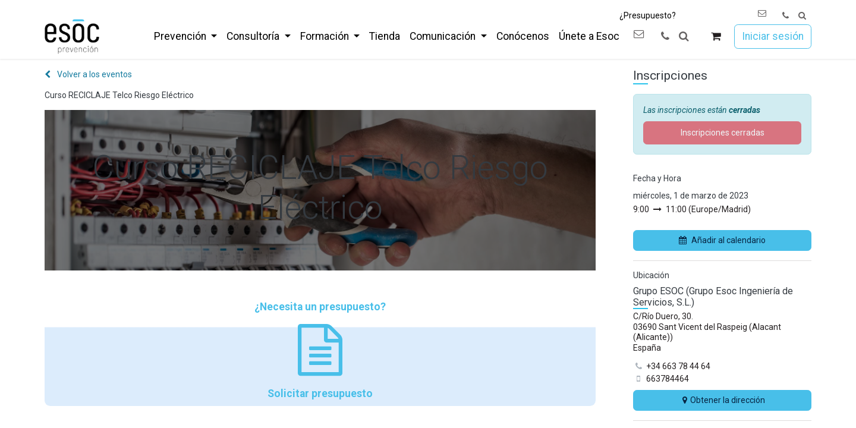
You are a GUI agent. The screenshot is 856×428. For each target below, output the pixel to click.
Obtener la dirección (722, 400)
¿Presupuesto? (647, 15)
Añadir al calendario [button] (722, 240)
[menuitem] (185, 36)
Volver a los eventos (88, 74)
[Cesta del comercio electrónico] (716, 36)
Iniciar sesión (773, 36)
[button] (802, 16)
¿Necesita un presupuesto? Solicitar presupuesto (320, 350)
